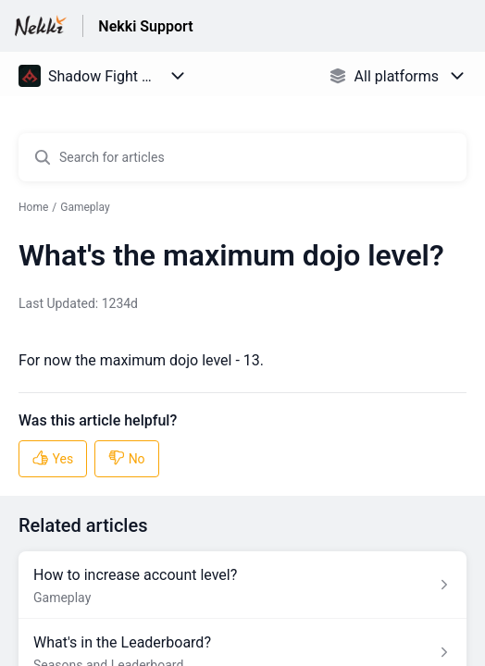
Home (33, 207)
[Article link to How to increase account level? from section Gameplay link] (242, 585)
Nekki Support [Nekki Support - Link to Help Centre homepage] (145, 26)
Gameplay (84, 207)
